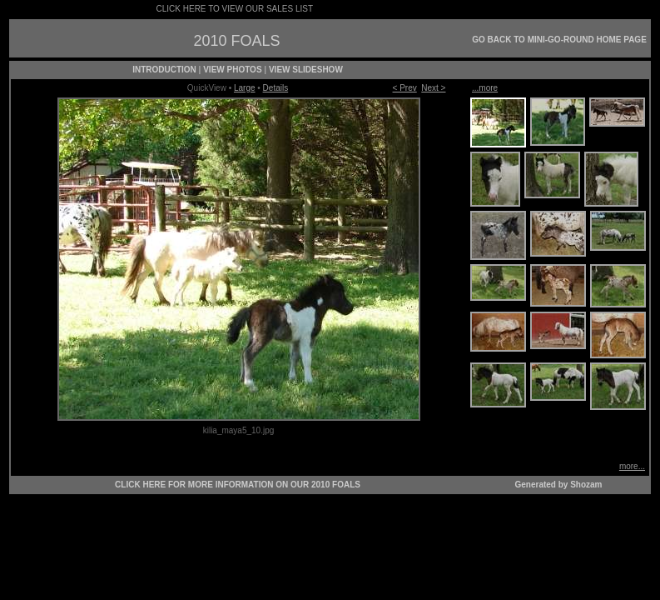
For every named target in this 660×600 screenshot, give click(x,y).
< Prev (405, 87)
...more (485, 87)
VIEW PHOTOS (232, 69)
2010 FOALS (236, 40)
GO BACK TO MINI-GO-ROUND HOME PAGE (559, 39)
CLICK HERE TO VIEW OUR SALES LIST (234, 8)
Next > (433, 87)
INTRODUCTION (164, 69)
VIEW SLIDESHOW (306, 69)
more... (632, 466)
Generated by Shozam (558, 484)
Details (276, 87)
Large (245, 87)
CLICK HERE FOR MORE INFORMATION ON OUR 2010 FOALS (237, 484)
